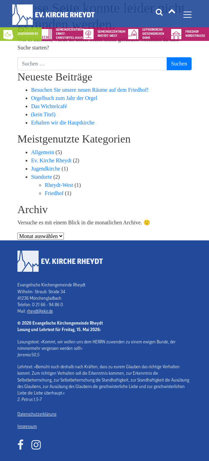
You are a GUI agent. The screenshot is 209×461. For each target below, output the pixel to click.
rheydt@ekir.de (40, 311)
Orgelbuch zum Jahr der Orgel (64, 98)
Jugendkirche (45, 169)
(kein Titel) (43, 114)
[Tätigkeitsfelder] (171, 14)
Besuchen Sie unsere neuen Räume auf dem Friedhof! (90, 90)
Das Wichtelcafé (49, 106)
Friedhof (54, 193)
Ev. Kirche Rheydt (51, 160)
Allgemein (42, 152)
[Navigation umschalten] (187, 14)
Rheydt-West (59, 185)
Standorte (41, 177)
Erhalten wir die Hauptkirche (63, 122)
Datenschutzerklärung (36, 414)
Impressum (27, 427)
